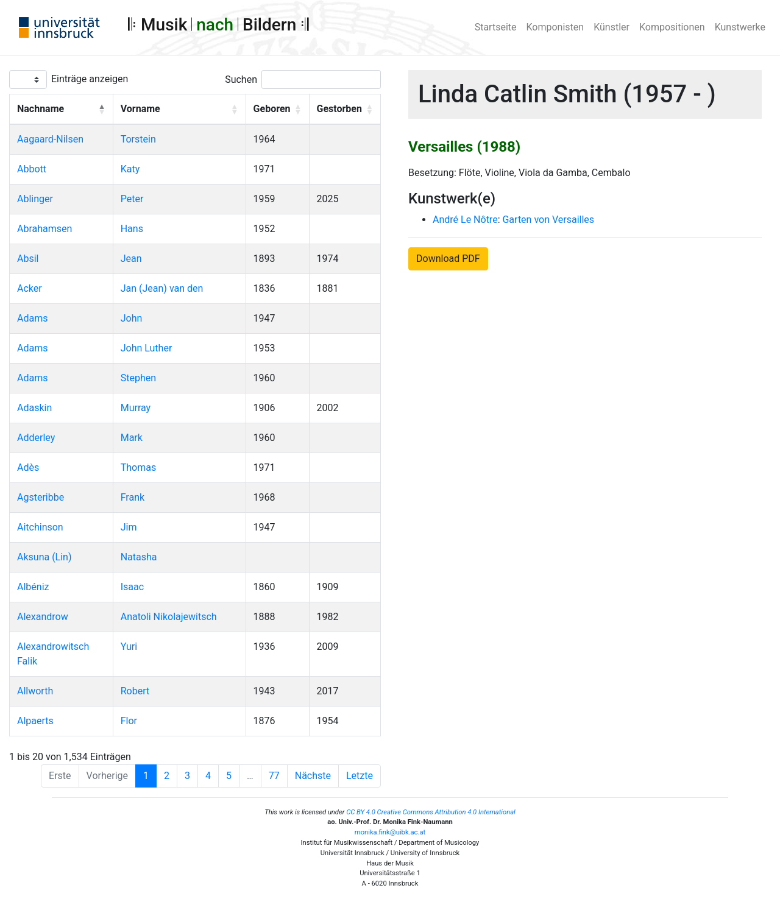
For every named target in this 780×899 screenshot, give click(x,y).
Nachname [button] (40, 109)
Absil (27, 258)
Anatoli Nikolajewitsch (169, 616)
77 (274, 775)
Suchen (241, 79)
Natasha (139, 557)
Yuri (129, 646)
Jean (131, 258)
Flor (129, 721)
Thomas (138, 467)
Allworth (35, 691)
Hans (132, 228)
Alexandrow (42, 616)
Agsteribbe (40, 497)
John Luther (146, 348)
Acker (29, 288)
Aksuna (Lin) (44, 557)
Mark (132, 437)
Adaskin (34, 408)
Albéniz (33, 587)
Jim (129, 527)
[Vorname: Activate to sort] (179, 109)
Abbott (31, 169)
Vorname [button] (140, 109)
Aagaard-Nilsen (50, 139)
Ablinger (35, 199)
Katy (130, 169)
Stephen (138, 378)
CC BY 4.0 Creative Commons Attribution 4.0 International (431, 812)
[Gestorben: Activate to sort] (345, 109)
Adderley (36, 437)
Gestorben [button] (339, 109)
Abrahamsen (44, 228)
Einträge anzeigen (89, 79)
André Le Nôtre (465, 219)
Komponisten (555, 27)
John (132, 318)
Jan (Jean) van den (162, 288)
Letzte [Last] (359, 775)
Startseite (496, 27)
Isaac (132, 587)
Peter (132, 199)
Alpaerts (35, 721)
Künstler (611, 27)
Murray (136, 408)
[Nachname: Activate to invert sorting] (61, 109)
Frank (132, 497)
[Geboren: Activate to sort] (277, 109)
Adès (28, 467)
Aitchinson (40, 527)
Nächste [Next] (313, 775)
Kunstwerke (740, 27)
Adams (32, 318)
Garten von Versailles (548, 219)
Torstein (138, 139)
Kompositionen (672, 27)
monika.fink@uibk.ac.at (390, 832)
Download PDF (448, 258)
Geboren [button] (272, 109)
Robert (135, 691)
